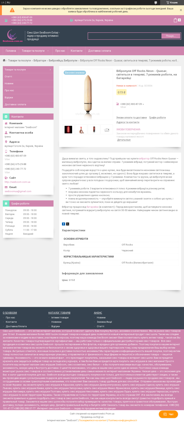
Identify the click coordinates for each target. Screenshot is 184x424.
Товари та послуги (33, 50)
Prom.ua (110, 413)
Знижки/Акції (104, 321)
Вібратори (40, 60)
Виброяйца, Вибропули (63, 60)
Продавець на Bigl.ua (92, 417)
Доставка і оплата (99, 50)
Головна (11, 50)
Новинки (56, 321)
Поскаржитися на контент (93, 420)
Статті (8, 76)
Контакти (76, 50)
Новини (9, 83)
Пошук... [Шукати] (171, 35)
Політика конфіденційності (122, 420)
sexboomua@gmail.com (18, 191)
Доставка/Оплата (16, 326)
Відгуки (9, 97)
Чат (168, 414)
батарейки (93, 206)
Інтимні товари (60, 317)
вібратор (144, 158)
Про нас (60, 50)
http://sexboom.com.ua (17, 182)
